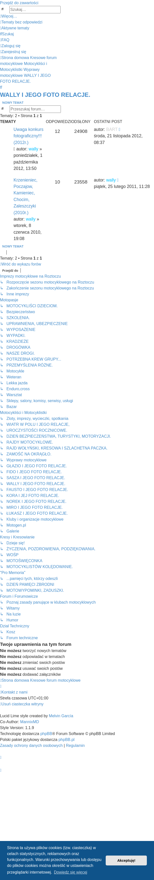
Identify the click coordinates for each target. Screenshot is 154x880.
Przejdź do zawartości (19, 3)
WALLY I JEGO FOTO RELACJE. (45, 94)
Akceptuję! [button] (126, 860)
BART (112, 129)
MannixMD (29, 722)
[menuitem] (21, 22)
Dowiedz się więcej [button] (70, 872)
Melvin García (61, 716)
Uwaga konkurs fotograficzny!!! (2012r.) (28, 136)
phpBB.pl (66, 739)
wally (33, 148)
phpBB (46, 734)
